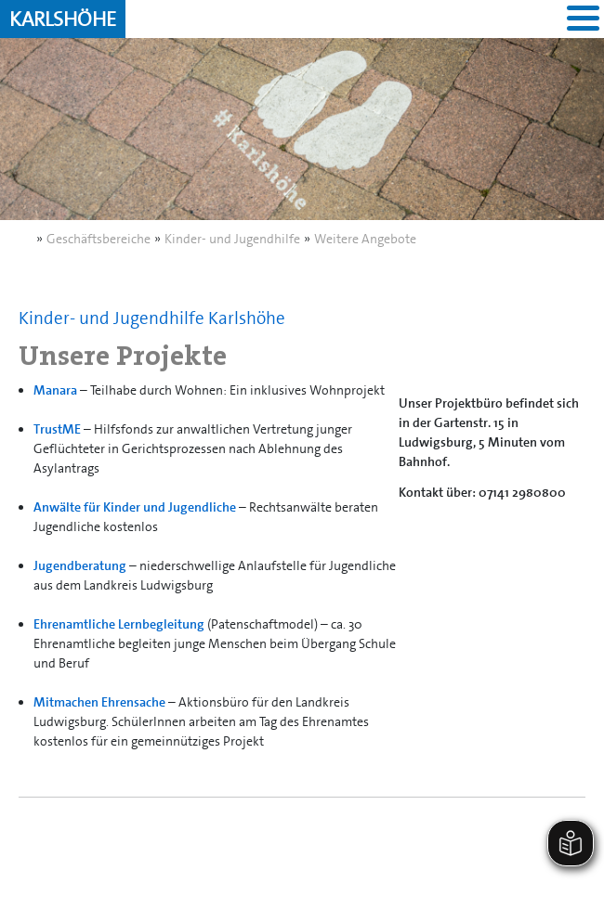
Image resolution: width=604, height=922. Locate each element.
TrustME (57, 429)
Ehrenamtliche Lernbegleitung (118, 624)
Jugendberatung (79, 565)
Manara (55, 390)
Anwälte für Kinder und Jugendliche (134, 507)
